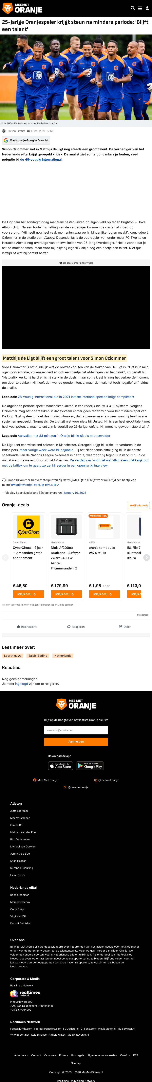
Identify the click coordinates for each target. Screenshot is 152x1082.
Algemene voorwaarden (102, 1055)
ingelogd (21, 684)
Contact (36, 1055)
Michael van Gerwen (23, 846)
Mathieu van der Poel (23, 832)
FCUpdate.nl (71, 1028)
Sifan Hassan (18, 860)
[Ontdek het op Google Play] (90, 765)
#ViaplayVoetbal (22, 485)
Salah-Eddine (37, 656)
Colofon (125, 1055)
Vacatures (50, 1055)
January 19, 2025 (75, 493)
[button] (147, 8)
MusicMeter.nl (126, 1028)
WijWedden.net (19, 1034)
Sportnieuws (12, 656)
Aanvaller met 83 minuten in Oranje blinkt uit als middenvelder (64, 436)
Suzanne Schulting (21, 867)
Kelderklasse (39, 1034)
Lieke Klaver (17, 875)
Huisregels (77, 1055)
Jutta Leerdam (19, 810)
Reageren (76, 626)
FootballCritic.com (21, 1028)
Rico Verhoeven (20, 839)
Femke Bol (16, 825)
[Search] (132, 8)
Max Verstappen (20, 817)
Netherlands (62, 656)
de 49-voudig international (41, 159)
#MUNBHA (52, 485)
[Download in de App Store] (60, 765)
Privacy (63, 1055)
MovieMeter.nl (107, 1028)
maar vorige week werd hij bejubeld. (47, 450)
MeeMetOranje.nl (78, 1034)
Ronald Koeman (19, 894)
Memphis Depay (20, 902)
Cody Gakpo (18, 909)
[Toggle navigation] (140, 8)
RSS (135, 1055)
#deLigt (39, 485)
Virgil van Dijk (18, 916)
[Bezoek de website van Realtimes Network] (25, 993)
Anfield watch (57, 1034)
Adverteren (21, 1055)
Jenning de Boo (20, 853)
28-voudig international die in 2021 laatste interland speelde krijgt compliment (76, 397)
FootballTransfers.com (47, 1028)
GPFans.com (88, 1028)
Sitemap (76, 1063)
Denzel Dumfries (20, 923)
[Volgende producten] (146, 557)
